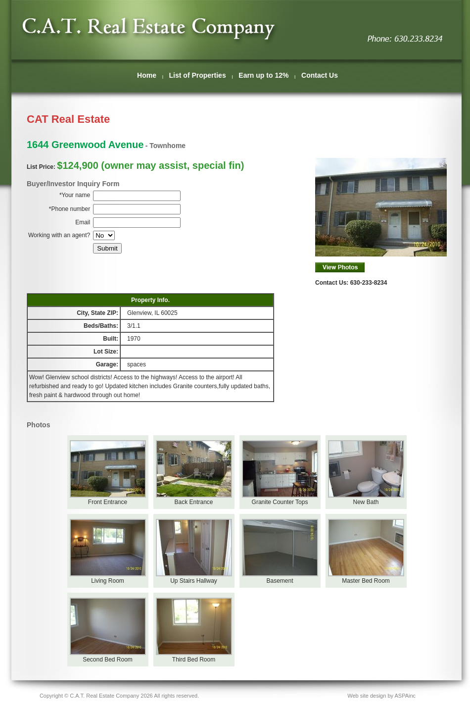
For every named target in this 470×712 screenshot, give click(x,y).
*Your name (74, 195)
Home (146, 75)
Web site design (366, 696)
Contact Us (319, 75)
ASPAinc (405, 696)
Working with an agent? (59, 235)
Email (82, 222)
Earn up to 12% (263, 75)
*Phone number (69, 208)
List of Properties (197, 75)
